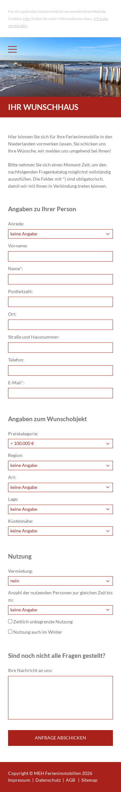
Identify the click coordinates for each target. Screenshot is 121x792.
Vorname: (18, 245)
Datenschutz (48, 780)
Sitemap (89, 780)
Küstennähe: (20, 521)
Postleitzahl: (20, 291)
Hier (27, 18)
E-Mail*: (16, 382)
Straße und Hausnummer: (34, 337)
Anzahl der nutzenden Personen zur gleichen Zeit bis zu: (60, 596)
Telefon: (16, 359)
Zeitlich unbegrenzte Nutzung (40, 621)
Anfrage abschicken (60, 737)
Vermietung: (20, 571)
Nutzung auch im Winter (35, 632)
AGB (70, 780)
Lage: (13, 499)
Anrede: (16, 223)
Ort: (12, 314)
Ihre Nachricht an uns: (30, 670)
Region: (15, 455)
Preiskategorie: (23, 433)
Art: (12, 477)
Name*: (15, 268)
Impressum (19, 780)
